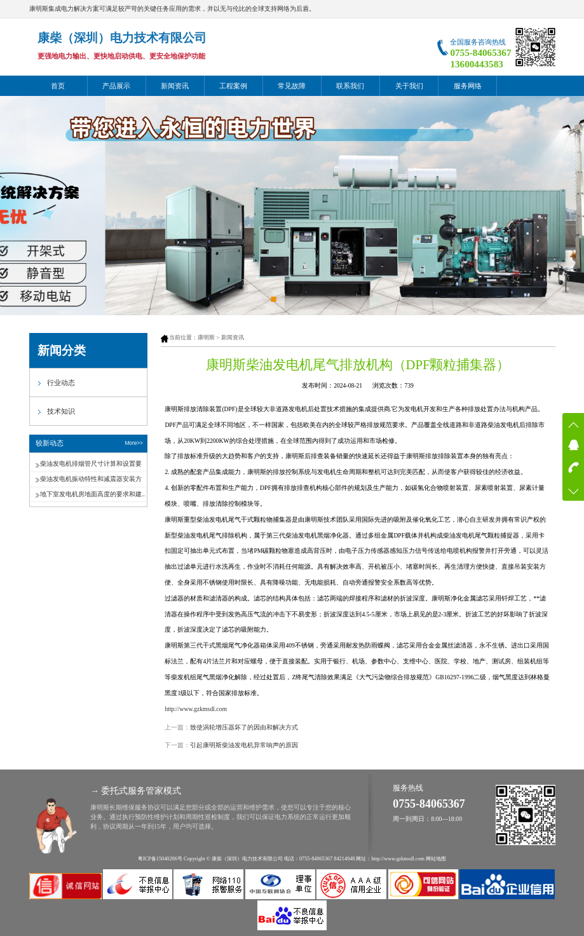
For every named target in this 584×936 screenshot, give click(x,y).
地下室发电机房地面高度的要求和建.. (92, 494)
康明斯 (206, 337)
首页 (58, 86)
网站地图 (436, 859)
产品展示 (116, 86)
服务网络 (468, 86)
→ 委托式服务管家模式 (135, 791)
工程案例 (233, 86)
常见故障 (292, 86)
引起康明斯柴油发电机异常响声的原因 (244, 745)
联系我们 (350, 86)
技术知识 (61, 411)
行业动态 (61, 382)
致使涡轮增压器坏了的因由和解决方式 (244, 727)
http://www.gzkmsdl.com (196, 708)
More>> (134, 443)
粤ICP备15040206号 (160, 859)
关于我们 (409, 86)
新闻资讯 (175, 86)
